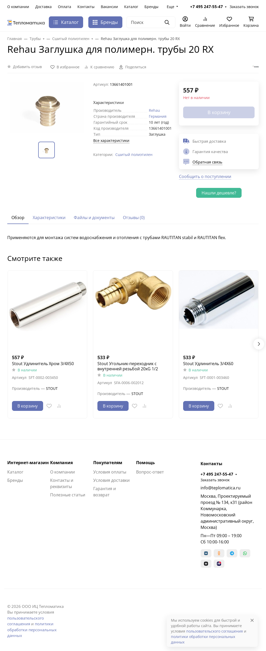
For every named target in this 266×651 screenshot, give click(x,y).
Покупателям (107, 463)
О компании (18, 6)
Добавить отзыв (27, 66)
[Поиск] (151, 22)
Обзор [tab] (17, 217)
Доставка (43, 6)
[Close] (252, 620)
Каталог (131, 6)
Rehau (154, 110)
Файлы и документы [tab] (94, 217)
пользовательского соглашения (214, 631)
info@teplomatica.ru (221, 488)
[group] (47, 107)
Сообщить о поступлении (205, 176)
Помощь (145, 463)
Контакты (86, 6)
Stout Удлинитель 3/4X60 (208, 363)
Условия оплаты (109, 472)
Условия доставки (111, 480)
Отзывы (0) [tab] (134, 217)
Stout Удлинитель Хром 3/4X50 (43, 363)
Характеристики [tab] (49, 217)
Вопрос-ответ (150, 472)
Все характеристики (111, 140)
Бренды (151, 6)
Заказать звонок (244, 6)
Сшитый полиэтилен (133, 154)
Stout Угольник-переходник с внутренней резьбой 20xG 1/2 (127, 366)
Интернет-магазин (28, 463)
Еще (170, 6)
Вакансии (109, 6)
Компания (61, 463)
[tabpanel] (133, 237)
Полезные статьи (67, 495)
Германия (158, 116)
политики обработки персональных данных (32, 629)
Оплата (64, 6)
